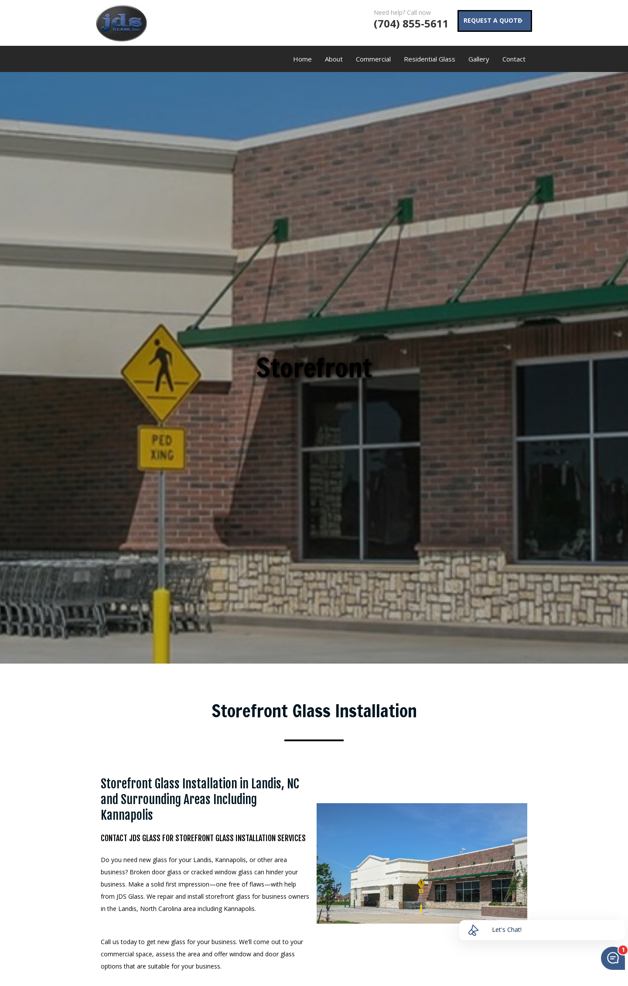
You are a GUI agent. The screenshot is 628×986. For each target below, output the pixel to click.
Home (302, 59)
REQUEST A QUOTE (489, 21)
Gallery (478, 59)
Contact (514, 59)
